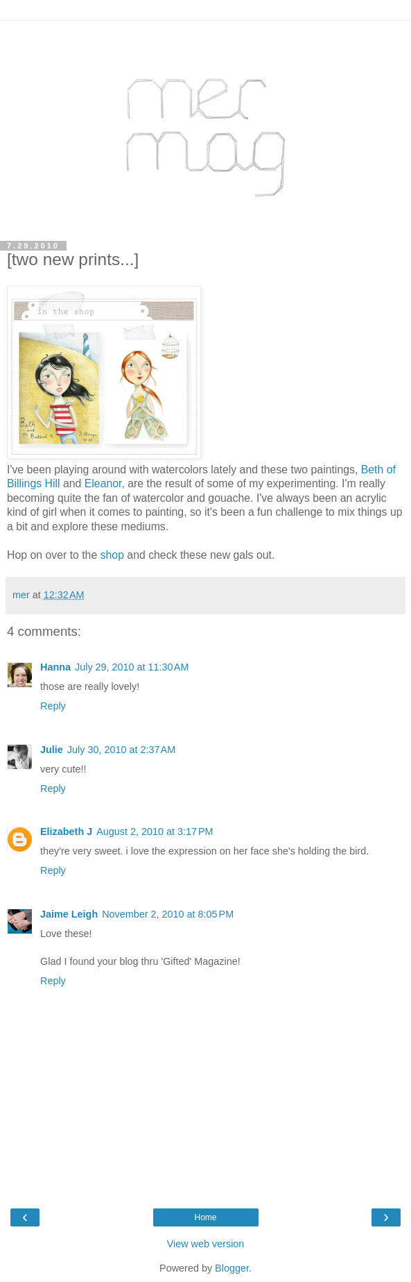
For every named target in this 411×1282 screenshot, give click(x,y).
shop (112, 555)
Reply (53, 705)
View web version (206, 1243)
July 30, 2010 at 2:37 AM (121, 749)
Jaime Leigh (69, 914)
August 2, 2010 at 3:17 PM (154, 831)
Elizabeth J (66, 831)
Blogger (232, 1268)
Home (205, 1217)
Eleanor (103, 483)
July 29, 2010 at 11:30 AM (132, 667)
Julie (51, 749)
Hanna (55, 667)
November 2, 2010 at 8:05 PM (168, 914)
